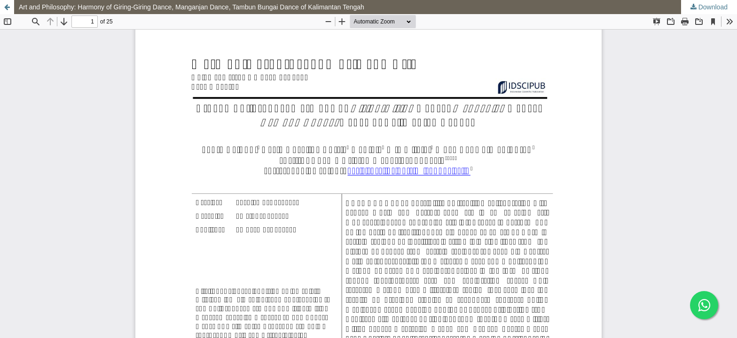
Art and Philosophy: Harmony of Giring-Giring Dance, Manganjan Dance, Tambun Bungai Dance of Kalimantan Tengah (191, 7)
